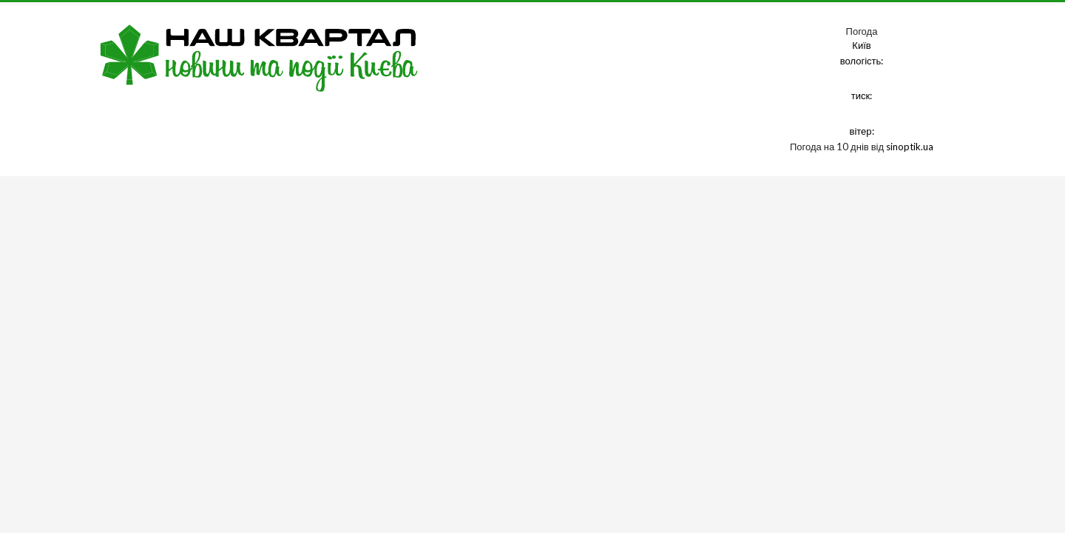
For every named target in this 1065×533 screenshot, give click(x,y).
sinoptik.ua (909, 146)
